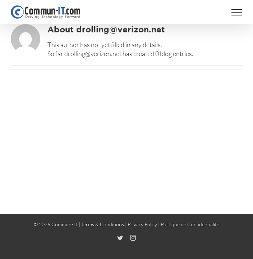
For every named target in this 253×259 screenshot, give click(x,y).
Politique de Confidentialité (190, 230)
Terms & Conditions (102, 230)
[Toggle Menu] (237, 12)
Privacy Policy (142, 230)
